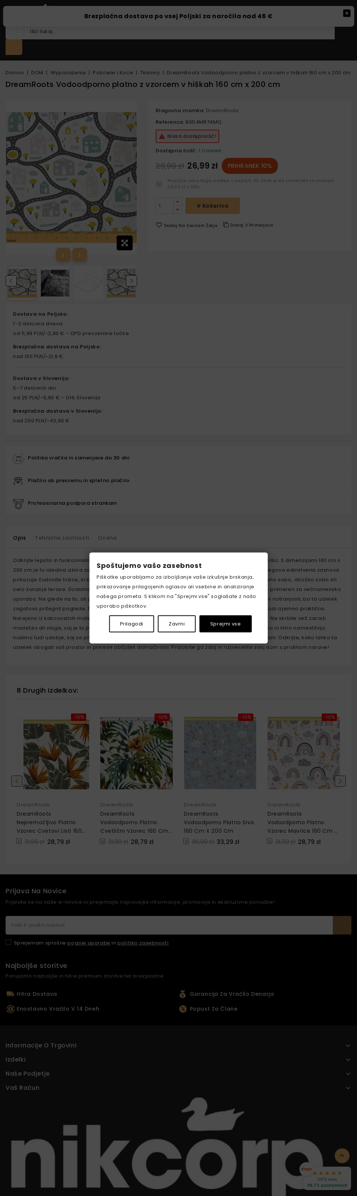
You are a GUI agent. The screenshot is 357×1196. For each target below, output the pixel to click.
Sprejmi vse (225, 623)
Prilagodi (131, 623)
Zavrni (177, 623)
